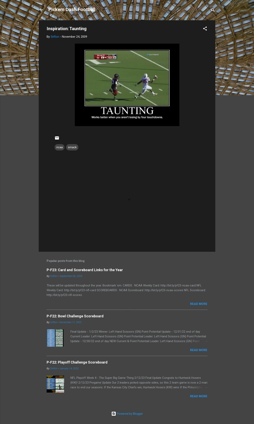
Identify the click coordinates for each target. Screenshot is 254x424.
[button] (205, 29)
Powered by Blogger (127, 413)
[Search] (213, 11)
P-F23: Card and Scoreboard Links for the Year (85, 270)
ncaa (59, 147)
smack (72, 147)
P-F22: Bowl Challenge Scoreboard (75, 316)
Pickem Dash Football (71, 9)
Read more (198, 304)
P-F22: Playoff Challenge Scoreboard (77, 362)
